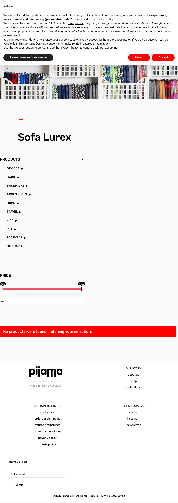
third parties (75, 23)
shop (133, 382)
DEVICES (13, 170)
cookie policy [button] (105, 19)
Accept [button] (163, 57)
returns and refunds (47, 426)
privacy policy (47, 439)
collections (133, 389)
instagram (133, 420)
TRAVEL (12, 213)
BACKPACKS (15, 187)
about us (133, 376)
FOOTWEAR (14, 239)
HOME (11, 204)
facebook (133, 414)
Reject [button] (139, 57)
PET (9, 230)
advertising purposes (16, 31)
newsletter (134, 426)
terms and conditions (47, 433)
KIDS (10, 222)
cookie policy (47, 445)
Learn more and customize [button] (28, 57)
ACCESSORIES (17, 195)
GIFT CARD (14, 247)
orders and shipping (47, 420)
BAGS (11, 178)
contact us (47, 414)
